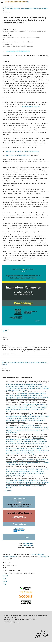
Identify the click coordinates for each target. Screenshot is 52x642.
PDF (5, 331)
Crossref (5, 576)
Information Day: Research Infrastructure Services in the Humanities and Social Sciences (27, 405)
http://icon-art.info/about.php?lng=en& (17, 155)
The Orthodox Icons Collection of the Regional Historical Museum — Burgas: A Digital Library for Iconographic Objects (26, 481)
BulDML (5, 581)
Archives (10, 7)
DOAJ (4, 584)
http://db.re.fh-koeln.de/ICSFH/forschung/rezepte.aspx (22, 151)
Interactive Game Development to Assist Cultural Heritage (25, 438)
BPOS (4, 578)
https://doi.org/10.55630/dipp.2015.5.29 (18, 51)
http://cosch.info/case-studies (31, 106)
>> (11, 490)
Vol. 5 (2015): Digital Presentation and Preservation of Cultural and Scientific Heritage (25, 8)
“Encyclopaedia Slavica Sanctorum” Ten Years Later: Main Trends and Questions (26, 394)
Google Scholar (44, 556)
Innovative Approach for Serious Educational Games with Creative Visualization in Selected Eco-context (27, 469)
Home (4, 7)
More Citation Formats (9, 354)
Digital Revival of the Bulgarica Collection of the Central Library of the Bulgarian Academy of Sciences (27, 448)
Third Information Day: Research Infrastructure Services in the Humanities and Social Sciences (27, 415)
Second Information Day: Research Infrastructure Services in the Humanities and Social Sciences (25, 426)
